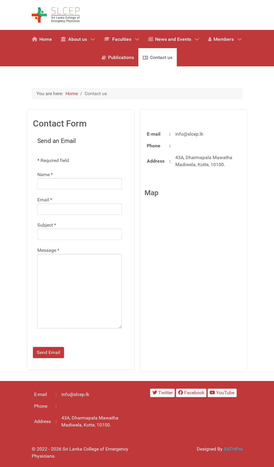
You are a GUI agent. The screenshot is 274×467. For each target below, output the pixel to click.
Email (44, 200)
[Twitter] (162, 393)
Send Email (48, 352)
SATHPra (233, 449)
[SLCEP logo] (58, 14)
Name (45, 174)
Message (48, 250)
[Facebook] (191, 393)
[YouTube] (222, 393)
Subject (46, 225)
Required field (53, 160)
